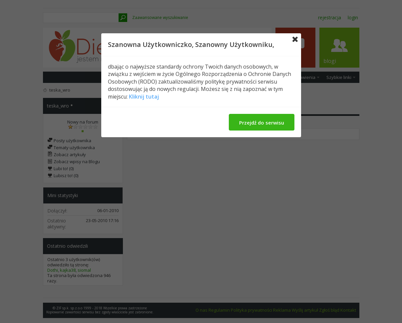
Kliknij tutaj (144, 96)
